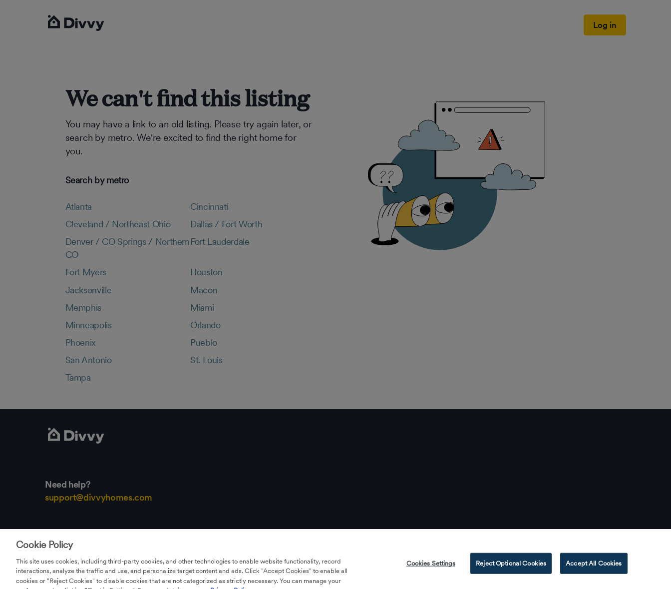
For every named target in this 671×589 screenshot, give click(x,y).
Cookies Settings (430, 567)
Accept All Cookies (594, 567)
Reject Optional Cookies (511, 567)
